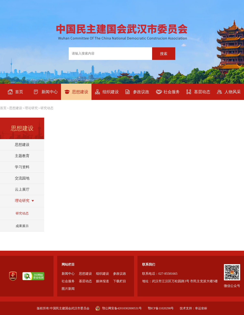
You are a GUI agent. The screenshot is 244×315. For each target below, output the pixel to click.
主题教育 (22, 160)
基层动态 (85, 281)
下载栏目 (119, 281)
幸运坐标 (201, 308)
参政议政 (119, 273)
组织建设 (102, 273)
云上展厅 (22, 193)
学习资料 (22, 171)
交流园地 (22, 182)
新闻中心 (68, 273)
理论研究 (31, 108)
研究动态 (46, 108)
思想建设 (15, 108)
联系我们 (148, 264)
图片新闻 (68, 288)
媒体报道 (102, 281)
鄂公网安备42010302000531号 (119, 308)
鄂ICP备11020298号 (161, 308)
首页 (3, 108)
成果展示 (22, 230)
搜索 (163, 53)
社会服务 (68, 281)
